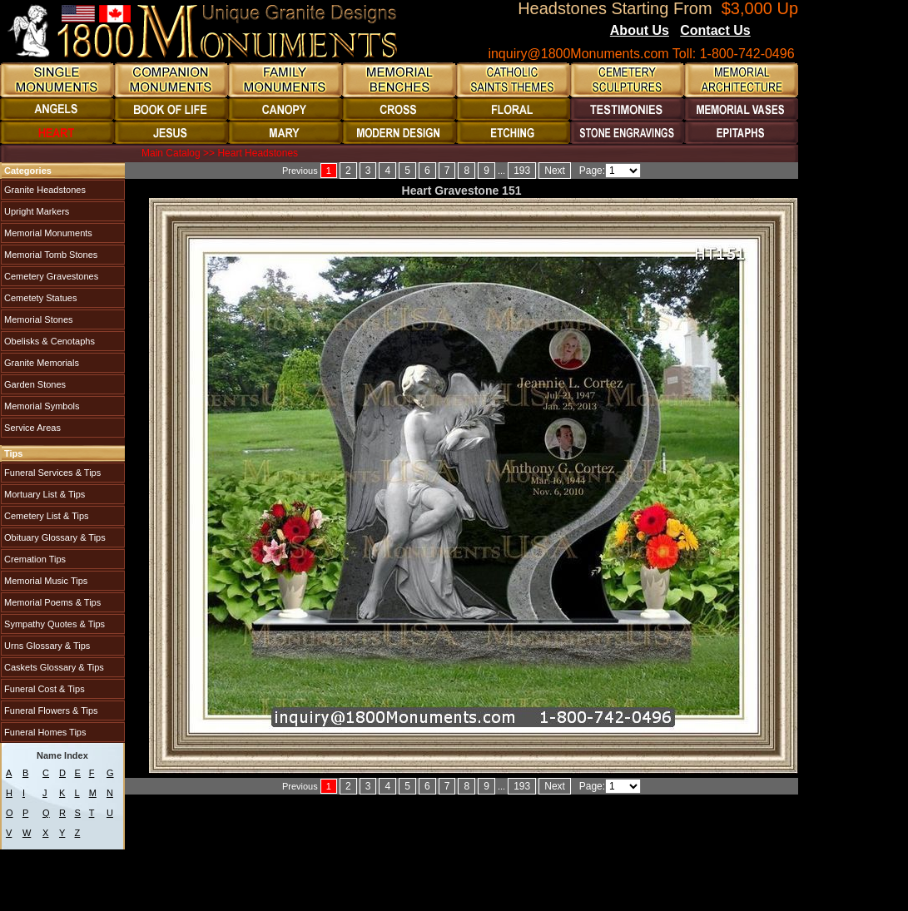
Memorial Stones (37, 319)
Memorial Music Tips (44, 581)
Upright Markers (35, 211)
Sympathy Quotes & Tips (53, 624)
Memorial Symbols (41, 406)
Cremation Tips (34, 559)
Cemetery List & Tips (45, 516)
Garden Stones (34, 384)
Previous (300, 171)
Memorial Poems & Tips (51, 602)
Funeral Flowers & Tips (50, 710)
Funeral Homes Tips (44, 732)
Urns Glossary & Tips (46, 646)
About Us (639, 30)
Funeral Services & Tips (51, 473)
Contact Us (715, 30)
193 (522, 170)
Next (554, 170)
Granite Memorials (40, 363)
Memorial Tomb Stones (49, 255)
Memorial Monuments (47, 233)
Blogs (773, 32)
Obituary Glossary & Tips (54, 537)
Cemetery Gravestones (50, 276)
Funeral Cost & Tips (43, 689)
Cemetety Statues (39, 298)
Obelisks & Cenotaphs (48, 341)
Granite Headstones (44, 190)
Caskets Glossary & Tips (53, 667)
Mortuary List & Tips (43, 494)
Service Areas (31, 428)
